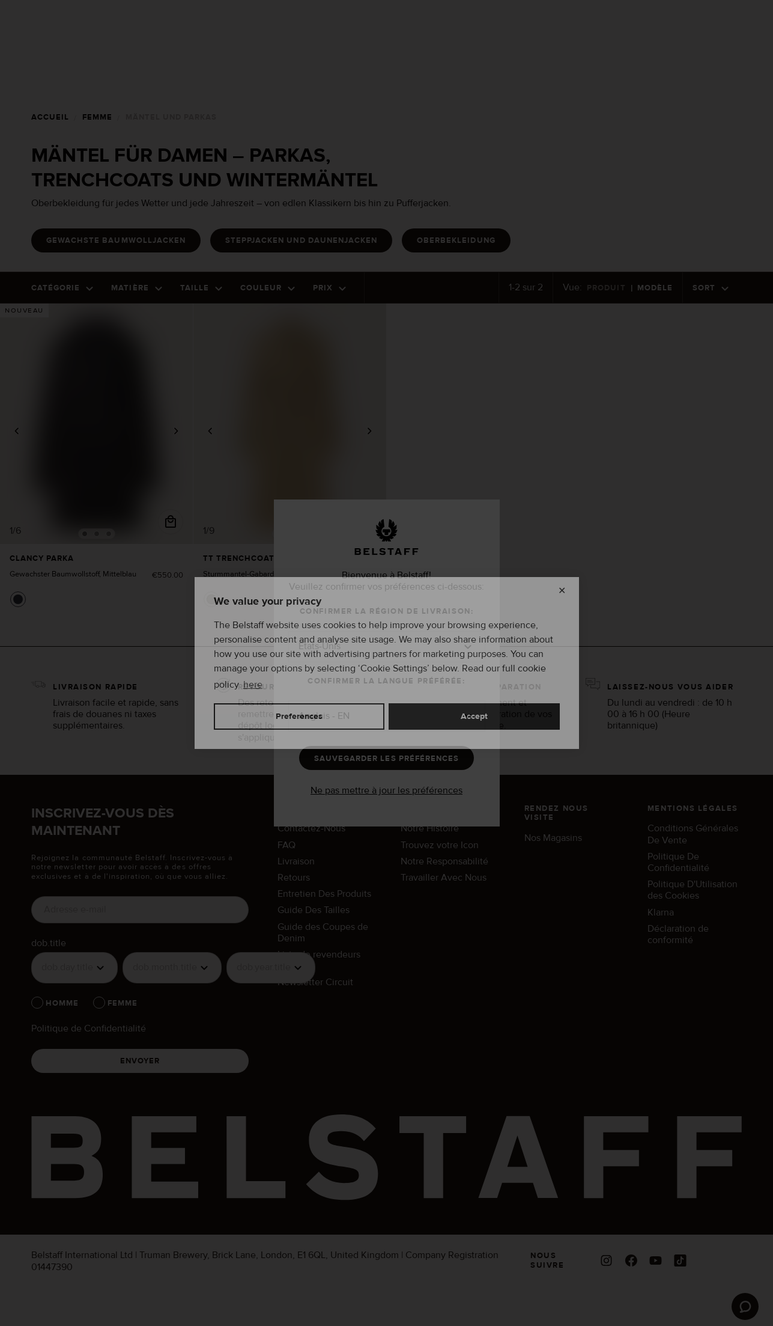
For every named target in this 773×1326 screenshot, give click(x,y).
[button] (386, 652)
